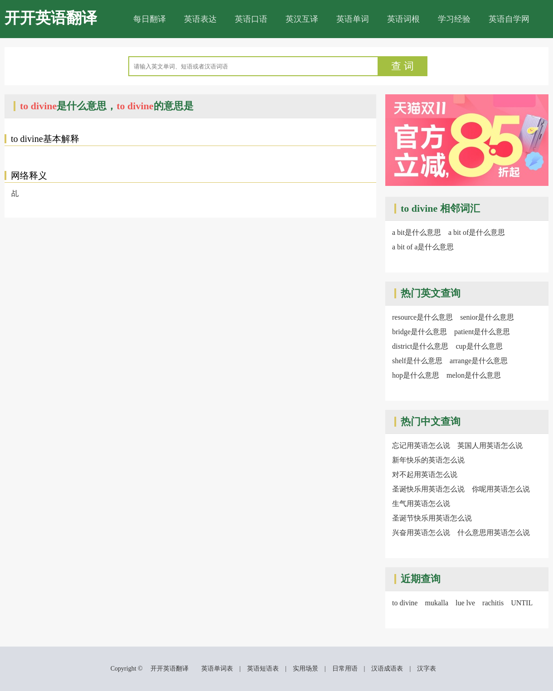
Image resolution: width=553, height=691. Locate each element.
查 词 (402, 66)
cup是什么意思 (479, 346)
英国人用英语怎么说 (490, 445)
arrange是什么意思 (479, 361)
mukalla (436, 603)
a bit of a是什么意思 (423, 247)
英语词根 (403, 19)
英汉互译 (302, 19)
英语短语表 (263, 668)
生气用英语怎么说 (421, 503)
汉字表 (426, 668)
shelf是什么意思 (417, 361)
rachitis (493, 603)
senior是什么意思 (487, 317)
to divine (404, 603)
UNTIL (522, 603)
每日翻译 (149, 19)
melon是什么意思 (473, 375)
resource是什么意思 (422, 317)
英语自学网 (509, 19)
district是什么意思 (420, 346)
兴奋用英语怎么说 (421, 532)
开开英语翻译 (51, 18)
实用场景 (305, 668)
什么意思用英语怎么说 (493, 532)
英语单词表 (217, 668)
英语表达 (200, 19)
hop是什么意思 (415, 375)
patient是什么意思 (482, 332)
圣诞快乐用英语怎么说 (428, 489)
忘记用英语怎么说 (421, 445)
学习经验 (454, 19)
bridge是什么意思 (419, 332)
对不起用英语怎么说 (424, 474)
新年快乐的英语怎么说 (428, 460)
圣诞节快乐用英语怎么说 (432, 518)
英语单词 (352, 19)
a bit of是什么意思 (476, 232)
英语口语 (251, 19)
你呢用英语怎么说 (501, 489)
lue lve (465, 603)
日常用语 (345, 668)
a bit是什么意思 (416, 232)
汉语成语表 (387, 668)
